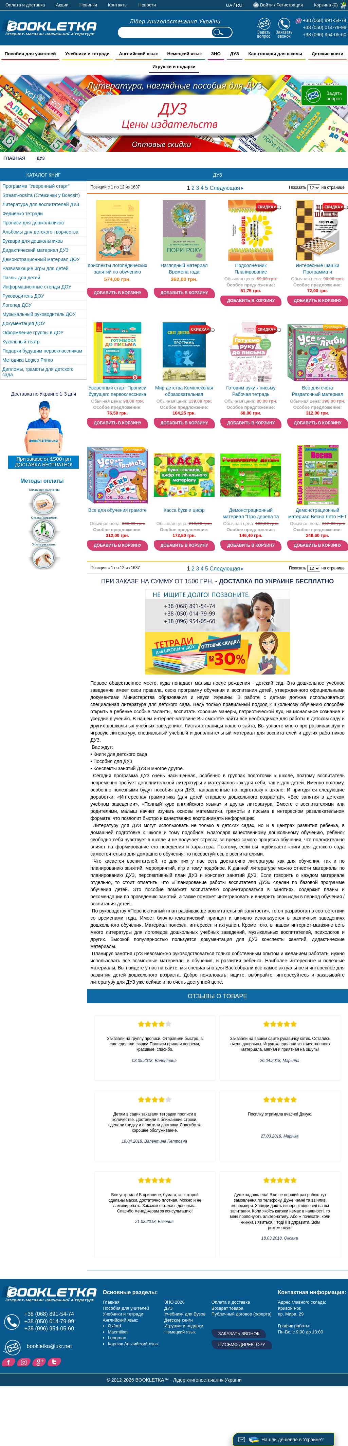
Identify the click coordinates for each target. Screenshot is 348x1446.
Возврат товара (227, 1308)
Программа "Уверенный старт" (36, 186)
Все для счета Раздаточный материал (317, 391)
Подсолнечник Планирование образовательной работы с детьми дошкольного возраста (250, 269)
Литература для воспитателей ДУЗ (40, 204)
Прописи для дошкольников (33, 222)
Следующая (226, 188)
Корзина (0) (326, 4)
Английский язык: (120, 1320)
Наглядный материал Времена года (184, 269)
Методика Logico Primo (27, 360)
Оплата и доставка (25, 4)
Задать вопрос (263, 34)
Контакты (118, 4)
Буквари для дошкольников (32, 241)
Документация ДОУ (23, 323)
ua (229, 5)
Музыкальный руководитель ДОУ (39, 314)
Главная (14, 158)
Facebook (9, 1361)
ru (239, 5)
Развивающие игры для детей (35, 268)
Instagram (24, 1361)
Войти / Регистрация (281, 4)
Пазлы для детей (21, 277)
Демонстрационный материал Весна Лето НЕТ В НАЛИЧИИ (317, 514)
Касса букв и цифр (184, 510)
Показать (297, 187)
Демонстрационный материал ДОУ (41, 259)
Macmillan (118, 1331)
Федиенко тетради (22, 213)
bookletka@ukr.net (49, 1346)
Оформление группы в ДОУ (32, 332)
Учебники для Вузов (184, 1314)
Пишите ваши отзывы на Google (40, 1361)
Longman (117, 1337)
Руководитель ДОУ (23, 296)
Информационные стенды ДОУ (36, 286)
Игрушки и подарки (183, 1325)
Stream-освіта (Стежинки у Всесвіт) (41, 195)
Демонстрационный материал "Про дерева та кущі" (251, 514)
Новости (147, 4)
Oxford (114, 1325)
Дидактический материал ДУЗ (35, 250)
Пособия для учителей (126, 1308)
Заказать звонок (284, 34)
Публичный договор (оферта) (242, 1314)
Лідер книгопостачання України (175, 21)
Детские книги (178, 1320)
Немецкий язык (180, 1331)
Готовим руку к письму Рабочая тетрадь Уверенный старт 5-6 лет (250, 391)
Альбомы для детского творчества (40, 232)
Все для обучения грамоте (117, 510)
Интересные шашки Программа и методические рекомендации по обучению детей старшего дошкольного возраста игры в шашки (317, 269)
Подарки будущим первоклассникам (42, 351)
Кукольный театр (21, 341)
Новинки (88, 4)
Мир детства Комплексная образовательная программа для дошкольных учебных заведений (184, 391)
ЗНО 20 (172, 1302)
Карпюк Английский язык (133, 1343)
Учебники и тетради (123, 1314)
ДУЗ (168, 1308)
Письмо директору (241, 1344)
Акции (62, 4)
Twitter (55, 1361)
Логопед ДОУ (17, 305)
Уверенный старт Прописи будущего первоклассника (118, 391)
